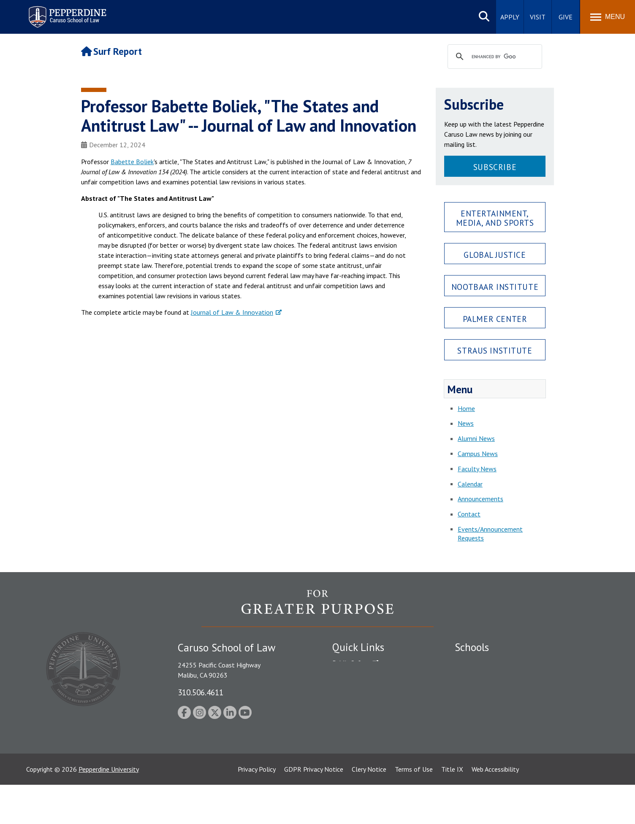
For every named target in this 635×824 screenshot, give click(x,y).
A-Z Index (345, 760)
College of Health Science (492, 745)
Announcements (480, 498)
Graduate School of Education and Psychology (520, 707)
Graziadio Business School (491, 692)
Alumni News (476, 438)
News (466, 423)
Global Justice (495, 254)
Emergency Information (365, 692)
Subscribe (494, 167)
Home (466, 408)
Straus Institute (494, 350)
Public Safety (351, 663)
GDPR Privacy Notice (313, 808)
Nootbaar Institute (494, 286)
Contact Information (361, 722)
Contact (469, 514)
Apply (509, 17)
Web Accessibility (495, 808)
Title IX (452, 808)
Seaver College (476, 663)
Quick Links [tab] (358, 647)
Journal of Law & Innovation (232, 312)
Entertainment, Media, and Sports (495, 217)
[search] (494, 57)
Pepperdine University (109, 808)
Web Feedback (352, 774)
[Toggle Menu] (607, 17)
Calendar (470, 484)
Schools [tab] (472, 647)
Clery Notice (369, 808)
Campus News (478, 453)
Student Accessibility (361, 677)
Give (566, 17)
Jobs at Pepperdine (358, 707)
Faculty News (477, 469)
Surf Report (111, 51)
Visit (537, 17)
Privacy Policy (257, 808)
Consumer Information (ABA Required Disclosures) (371, 740)
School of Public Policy (487, 730)
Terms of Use (414, 808)
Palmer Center (495, 318)
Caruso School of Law (486, 677)
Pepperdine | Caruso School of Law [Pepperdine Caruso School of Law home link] (66, 11)
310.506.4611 (200, 692)
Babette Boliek (132, 161)
